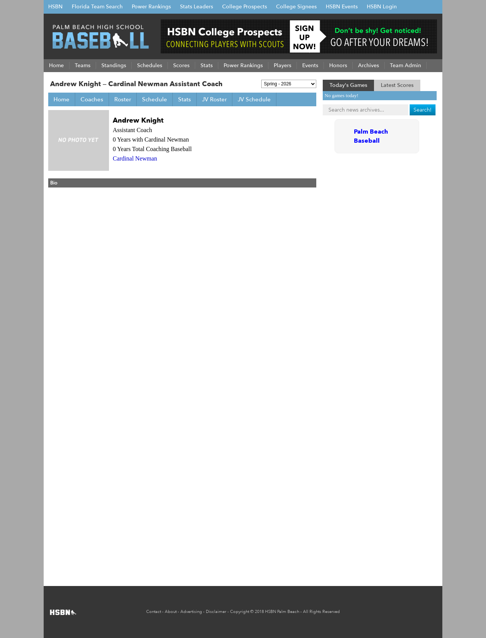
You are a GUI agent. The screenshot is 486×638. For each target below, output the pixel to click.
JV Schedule (254, 99)
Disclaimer (216, 611)
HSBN (55, 6)
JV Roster (214, 99)
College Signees (296, 6)
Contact (153, 611)
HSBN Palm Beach (282, 611)
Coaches (91, 99)
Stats (184, 99)
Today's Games (348, 85)
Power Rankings (151, 6)
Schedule (154, 99)
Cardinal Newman (135, 158)
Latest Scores (397, 85)
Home (61, 99)
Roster (122, 99)
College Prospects (244, 6)
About (171, 611)
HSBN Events (342, 6)
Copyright (239, 611)
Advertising (191, 611)
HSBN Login (382, 6)
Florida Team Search (97, 6)
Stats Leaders (196, 6)
